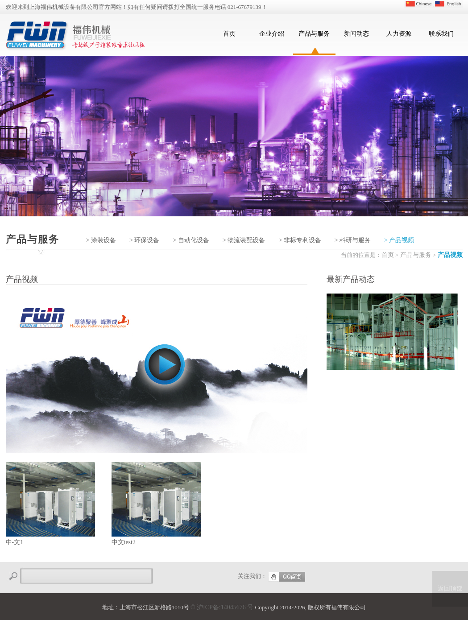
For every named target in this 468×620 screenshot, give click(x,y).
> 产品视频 (399, 240)
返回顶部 (450, 588)
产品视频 (450, 255)
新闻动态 (356, 33)
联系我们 (441, 33)
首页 (229, 33)
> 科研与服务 (353, 240)
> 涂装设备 (101, 240)
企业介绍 (271, 33)
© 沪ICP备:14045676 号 (222, 607)
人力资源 (398, 33)
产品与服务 (314, 33)
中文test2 (156, 504)
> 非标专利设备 (299, 240)
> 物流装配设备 (244, 240)
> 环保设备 (144, 240)
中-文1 (50, 504)
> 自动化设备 (191, 240)
